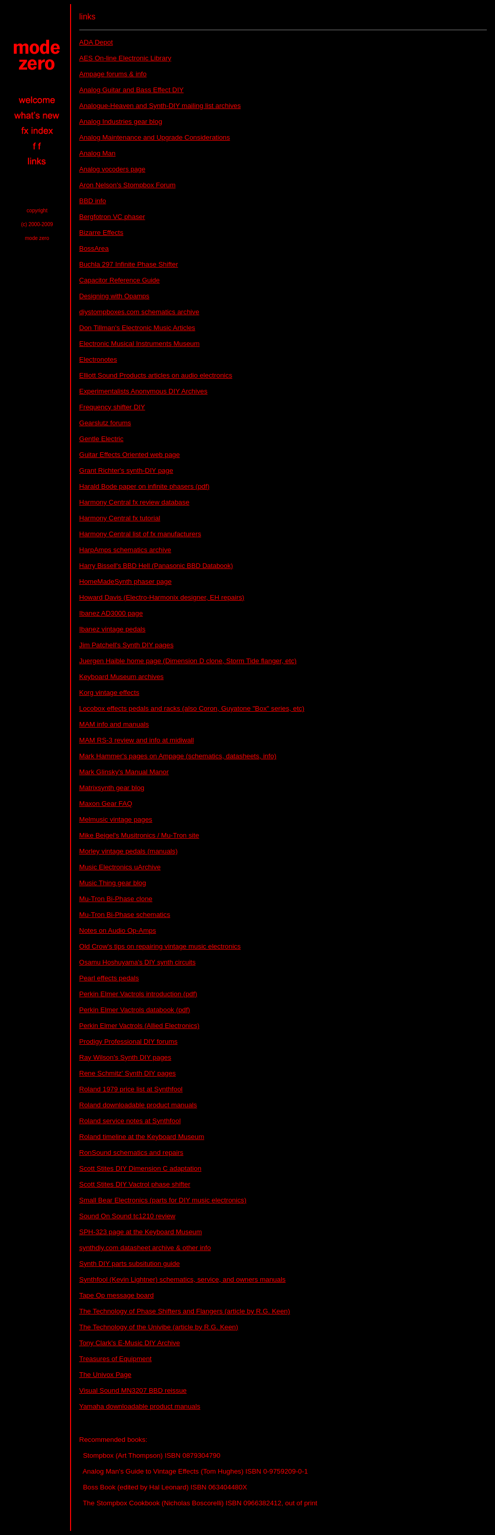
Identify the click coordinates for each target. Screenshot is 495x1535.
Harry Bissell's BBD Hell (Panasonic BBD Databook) (156, 565)
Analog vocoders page (112, 169)
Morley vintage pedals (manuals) (128, 851)
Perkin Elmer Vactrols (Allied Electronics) (139, 1025)
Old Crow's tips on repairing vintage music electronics (160, 946)
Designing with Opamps (114, 296)
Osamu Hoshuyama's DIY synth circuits (137, 962)
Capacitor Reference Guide (119, 280)
